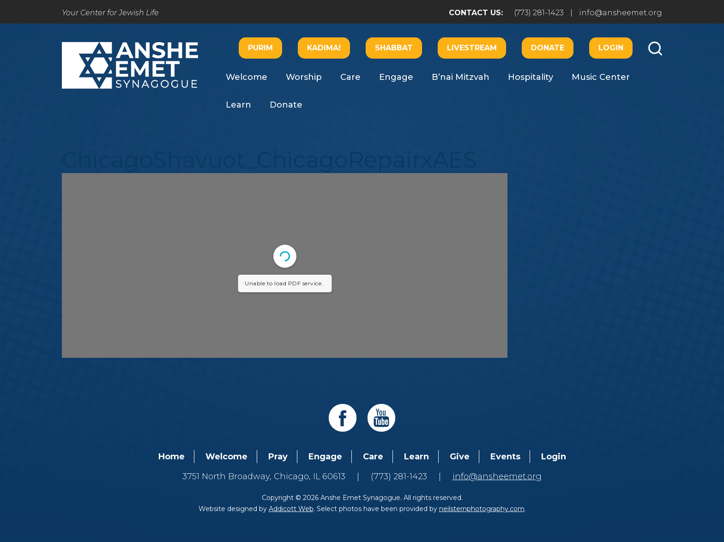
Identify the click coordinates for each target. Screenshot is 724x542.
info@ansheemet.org (620, 12)
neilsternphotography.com (482, 509)
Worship (304, 77)
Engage (396, 77)
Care (350, 77)
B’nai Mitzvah (460, 77)
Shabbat (394, 47)
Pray (278, 457)
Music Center (601, 77)
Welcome (246, 77)
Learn (238, 105)
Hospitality (530, 77)
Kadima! (324, 47)
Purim (260, 47)
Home (171, 457)
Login (610, 47)
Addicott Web (291, 509)
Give (460, 457)
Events (505, 457)
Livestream (472, 47)
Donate (547, 47)
